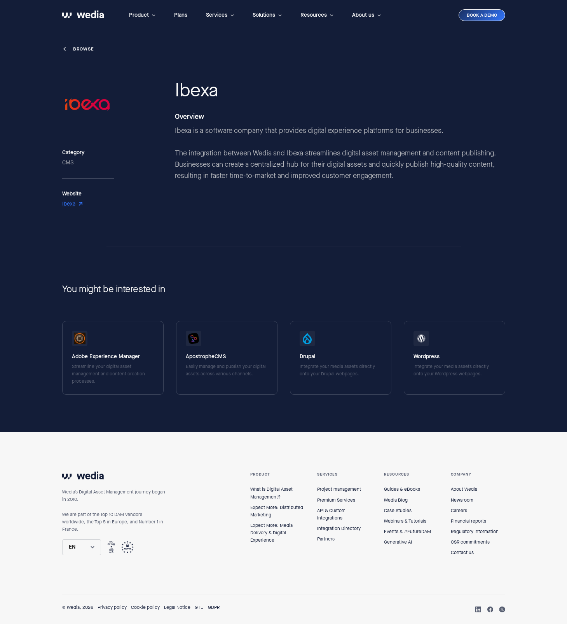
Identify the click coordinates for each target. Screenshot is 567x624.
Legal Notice (177, 607)
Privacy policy (112, 607)
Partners (326, 539)
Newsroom (462, 500)
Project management (339, 489)
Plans (180, 15)
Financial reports (468, 521)
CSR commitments (470, 542)
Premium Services (336, 500)
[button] (142, 15)
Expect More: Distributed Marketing (276, 511)
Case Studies (398, 510)
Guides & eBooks (402, 489)
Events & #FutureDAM (407, 531)
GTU (199, 607)
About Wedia (464, 489)
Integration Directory (339, 528)
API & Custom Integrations (331, 514)
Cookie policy (145, 607)
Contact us (462, 552)
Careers (459, 510)
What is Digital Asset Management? (271, 493)
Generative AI (398, 542)
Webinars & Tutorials (405, 521)
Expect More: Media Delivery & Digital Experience (271, 532)
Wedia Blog (396, 500)
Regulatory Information (475, 531)
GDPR (214, 607)
